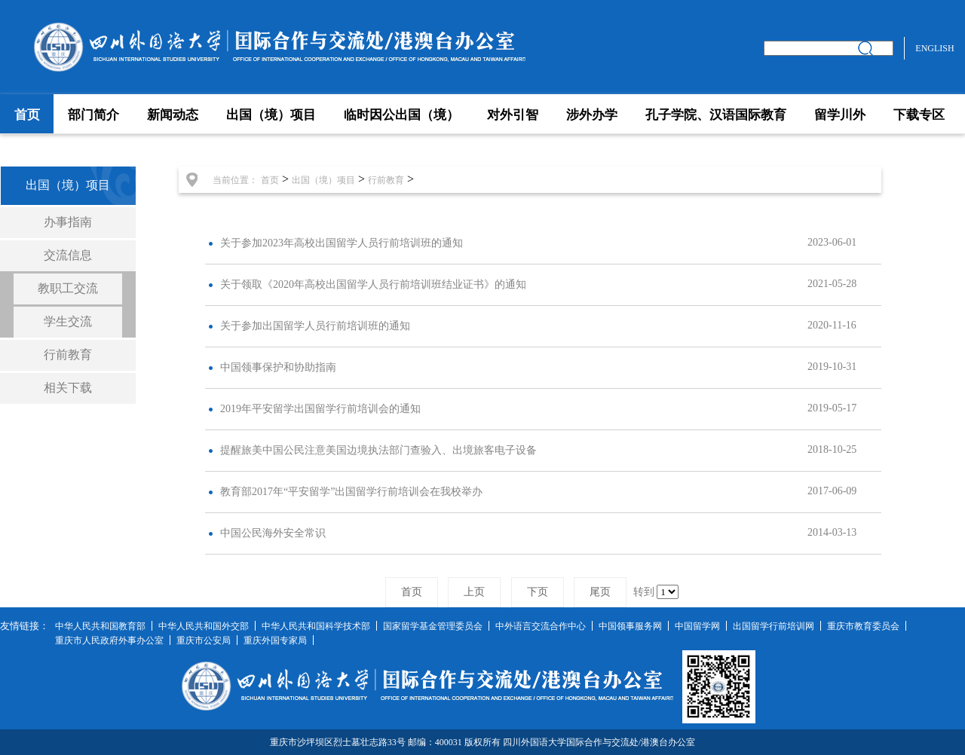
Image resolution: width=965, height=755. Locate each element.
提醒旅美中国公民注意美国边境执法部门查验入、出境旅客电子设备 (378, 450)
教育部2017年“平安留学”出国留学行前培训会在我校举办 (351, 491)
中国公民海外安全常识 (273, 533)
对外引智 (512, 115)
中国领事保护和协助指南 (278, 367)
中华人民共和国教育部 (100, 626)
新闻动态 (172, 115)
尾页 (600, 592)
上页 (474, 592)
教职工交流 (68, 288)
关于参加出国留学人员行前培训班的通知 (315, 326)
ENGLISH (934, 48)
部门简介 (93, 115)
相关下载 (68, 387)
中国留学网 (697, 626)
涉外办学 (591, 115)
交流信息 (68, 255)
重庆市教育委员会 (863, 626)
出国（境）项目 (271, 115)
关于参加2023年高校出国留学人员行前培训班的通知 (341, 243)
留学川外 (839, 115)
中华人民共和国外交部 (203, 626)
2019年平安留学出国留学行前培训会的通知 (320, 408)
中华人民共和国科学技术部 (316, 626)
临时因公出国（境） (401, 115)
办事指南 (68, 221)
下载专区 (919, 115)
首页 (27, 115)
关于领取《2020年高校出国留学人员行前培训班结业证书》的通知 (373, 284)
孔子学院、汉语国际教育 (715, 115)
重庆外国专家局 (275, 640)
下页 (537, 592)
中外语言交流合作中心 (540, 626)
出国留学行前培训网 (773, 626)
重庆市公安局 (203, 640)
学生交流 (68, 321)
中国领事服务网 (630, 626)
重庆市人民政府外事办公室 (109, 640)
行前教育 (68, 354)
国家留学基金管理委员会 (432, 626)
